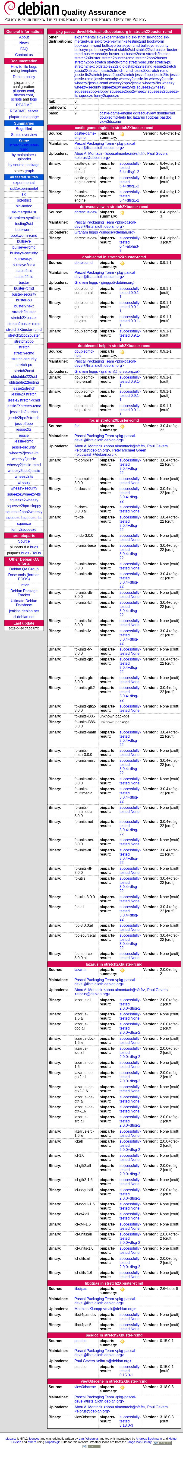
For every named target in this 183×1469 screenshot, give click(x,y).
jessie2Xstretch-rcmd (24, 406)
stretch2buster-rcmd (23, 324)
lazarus (139, 117)
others (32, 1442)
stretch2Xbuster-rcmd (24, 147)
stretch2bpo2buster (24, 335)
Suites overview (24, 135)
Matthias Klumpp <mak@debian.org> (105, 1309)
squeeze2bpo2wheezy (24, 512)
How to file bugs (24, 67)
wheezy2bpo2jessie (24, 471)
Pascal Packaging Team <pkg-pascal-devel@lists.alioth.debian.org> (105, 146)
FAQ (24, 49)
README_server (24, 111)
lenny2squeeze (24, 529)
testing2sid (24, 224)
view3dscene (110, 121)
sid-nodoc (24, 206)
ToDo (36, 553)
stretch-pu (24, 365)
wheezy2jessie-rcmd (24, 465)
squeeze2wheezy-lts (24, 494)
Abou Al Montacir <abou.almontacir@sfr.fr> (109, 153)
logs (33, 99)
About (24, 37)
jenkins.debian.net (24, 611)
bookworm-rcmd (24, 235)
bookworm (24, 230)
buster (24, 282)
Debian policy (24, 77)
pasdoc (166, 117)
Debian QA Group (23, 569)
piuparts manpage (24, 117)
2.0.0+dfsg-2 (130, 1008)
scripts (16, 99)
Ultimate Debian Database (24, 603)
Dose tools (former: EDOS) (24, 577)
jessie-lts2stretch (24, 412)
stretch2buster (24, 312)
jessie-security (24, 447)
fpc (129, 117)
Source (24, 541)
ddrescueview (144, 113)
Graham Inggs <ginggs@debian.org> (105, 232)
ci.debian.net (24, 617)
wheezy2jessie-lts (23, 453)
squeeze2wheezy (24, 500)
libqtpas (152, 117)
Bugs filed (24, 129)
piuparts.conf (23, 91)
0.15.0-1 (126, 1375)
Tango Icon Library (139, 1442)
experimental (24, 183)
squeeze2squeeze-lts (23, 518)
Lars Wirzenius (89, 1438)
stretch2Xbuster (24, 318)
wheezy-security (24, 488)
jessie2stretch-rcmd (24, 400)
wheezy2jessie (24, 459)
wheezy (24, 482)
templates (29, 71)
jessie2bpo (24, 424)
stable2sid (24, 271)
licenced (34, 1438)
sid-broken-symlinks (24, 218)
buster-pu (24, 300)
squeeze (24, 523)
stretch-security (23, 359)
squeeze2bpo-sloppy (24, 506)
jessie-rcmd (24, 441)
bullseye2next (24, 265)
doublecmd (166, 113)
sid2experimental (24, 188)
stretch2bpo (24, 341)
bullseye (24, 241)
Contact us (24, 55)
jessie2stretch (24, 388)
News (23, 43)
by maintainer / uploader (24, 157)
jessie (24, 435)
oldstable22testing (24, 382)
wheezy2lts (24, 476)
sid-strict (24, 200)
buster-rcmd (24, 288)
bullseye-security (24, 253)
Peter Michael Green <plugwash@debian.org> (110, 452)
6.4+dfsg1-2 (129, 172)
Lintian (24, 585)
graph (29, 171)
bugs (34, 547)
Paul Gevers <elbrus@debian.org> (103, 1361)
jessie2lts (24, 429)
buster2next (24, 306)
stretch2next (24, 371)
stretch (23, 347)
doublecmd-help (113, 117)
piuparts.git (52, 1442)
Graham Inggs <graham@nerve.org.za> (107, 371)
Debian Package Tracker (24, 593)
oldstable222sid (24, 377)
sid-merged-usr (24, 212)
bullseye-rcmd (24, 247)
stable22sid (24, 277)
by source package (23, 165)
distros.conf (23, 95)
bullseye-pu (24, 259)
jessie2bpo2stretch (24, 418)
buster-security (24, 294)
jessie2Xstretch (24, 394)
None (135, 483)
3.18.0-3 (126, 1425)
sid (24, 194)
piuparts (11, 1438)
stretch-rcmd (24, 353)
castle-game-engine (116, 113)
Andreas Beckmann (149, 1438)
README (24, 105)
